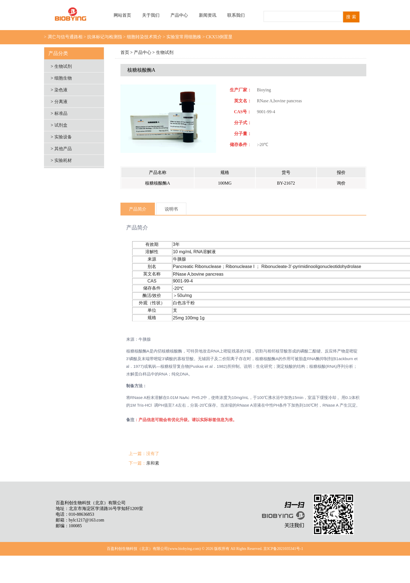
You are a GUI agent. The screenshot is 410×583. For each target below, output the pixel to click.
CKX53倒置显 (219, 36)
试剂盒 (60, 125)
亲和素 (152, 463)
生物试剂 (164, 52)
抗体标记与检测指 (104, 36)
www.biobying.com (184, 549)
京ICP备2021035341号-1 (283, 549)
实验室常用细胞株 (183, 36)
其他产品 (63, 148)
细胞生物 (63, 78)
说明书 (171, 209)
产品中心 (179, 15)
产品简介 (137, 209)
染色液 (60, 90)
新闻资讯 (207, 15)
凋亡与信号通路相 (64, 36)
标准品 (60, 113)
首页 (124, 52)
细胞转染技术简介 (144, 36)
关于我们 (151, 15)
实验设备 (63, 137)
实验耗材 (63, 160)
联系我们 (236, 15)
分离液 (60, 101)
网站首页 (122, 15)
